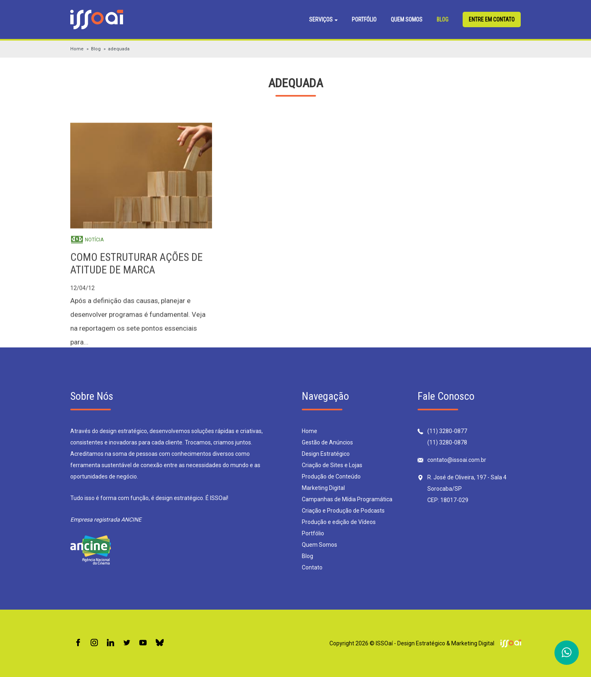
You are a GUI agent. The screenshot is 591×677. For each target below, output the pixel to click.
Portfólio (364, 19)
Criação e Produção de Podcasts (343, 510)
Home (77, 49)
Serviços (323, 19)
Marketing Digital (323, 488)
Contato (312, 567)
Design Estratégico (326, 454)
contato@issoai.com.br (456, 460)
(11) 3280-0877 (447, 431)
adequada (119, 49)
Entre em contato (492, 19)
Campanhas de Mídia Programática (347, 499)
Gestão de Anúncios (327, 442)
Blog (442, 19)
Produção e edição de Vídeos (339, 522)
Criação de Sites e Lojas (332, 465)
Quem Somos (406, 19)
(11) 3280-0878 (447, 442)
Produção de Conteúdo (331, 476)
